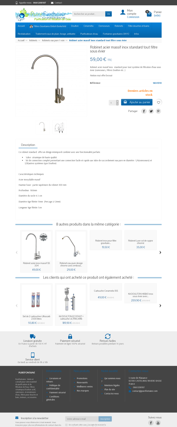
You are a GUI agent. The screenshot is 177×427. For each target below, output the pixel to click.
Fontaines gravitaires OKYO (116, 33)
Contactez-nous (111, 377)
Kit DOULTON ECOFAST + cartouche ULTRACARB (71, 317)
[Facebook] (151, 407)
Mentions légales (112, 369)
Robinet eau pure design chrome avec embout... (71, 264)
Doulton (75, 26)
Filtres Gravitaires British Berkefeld (48, 26)
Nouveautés (82, 366)
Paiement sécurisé (57, 376)
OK (108, 13)
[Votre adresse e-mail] (82, 403)
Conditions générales (52, 382)
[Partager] (144, 111)
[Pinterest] (158, 111)
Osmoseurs (104, 26)
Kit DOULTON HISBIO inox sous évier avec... (140, 295)
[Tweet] (151, 111)
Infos (136, 33)
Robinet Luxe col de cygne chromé (140, 242)
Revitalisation (24, 33)
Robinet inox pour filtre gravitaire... (105, 242)
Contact (56, 2)
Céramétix (89, 26)
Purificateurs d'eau (89, 33)
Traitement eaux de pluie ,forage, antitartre (55, 33)
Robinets (119, 26)
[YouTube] (158, 407)
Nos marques (83, 374)
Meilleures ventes (85, 370)
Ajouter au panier (136, 102)
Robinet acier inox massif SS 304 (36, 264)
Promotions (82, 362)
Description (28, 145)
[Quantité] (112, 102)
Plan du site (109, 373)
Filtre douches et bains (138, 26)
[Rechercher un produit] (88, 14)
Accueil (21, 26)
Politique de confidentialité (53, 371)
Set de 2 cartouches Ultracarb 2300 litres (36, 317)
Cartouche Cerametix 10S (106, 290)
